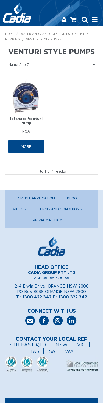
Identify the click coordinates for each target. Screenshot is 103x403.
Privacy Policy (47, 220)
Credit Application (36, 198)
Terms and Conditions (60, 209)
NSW (61, 344)
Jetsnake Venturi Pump (26, 120)
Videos (19, 209)
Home (9, 33)
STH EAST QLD (27, 344)
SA (52, 351)
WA (69, 351)
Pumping (12, 39)
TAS (34, 351)
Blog (72, 198)
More (26, 146)
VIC (81, 344)
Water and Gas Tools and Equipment (52, 33)
